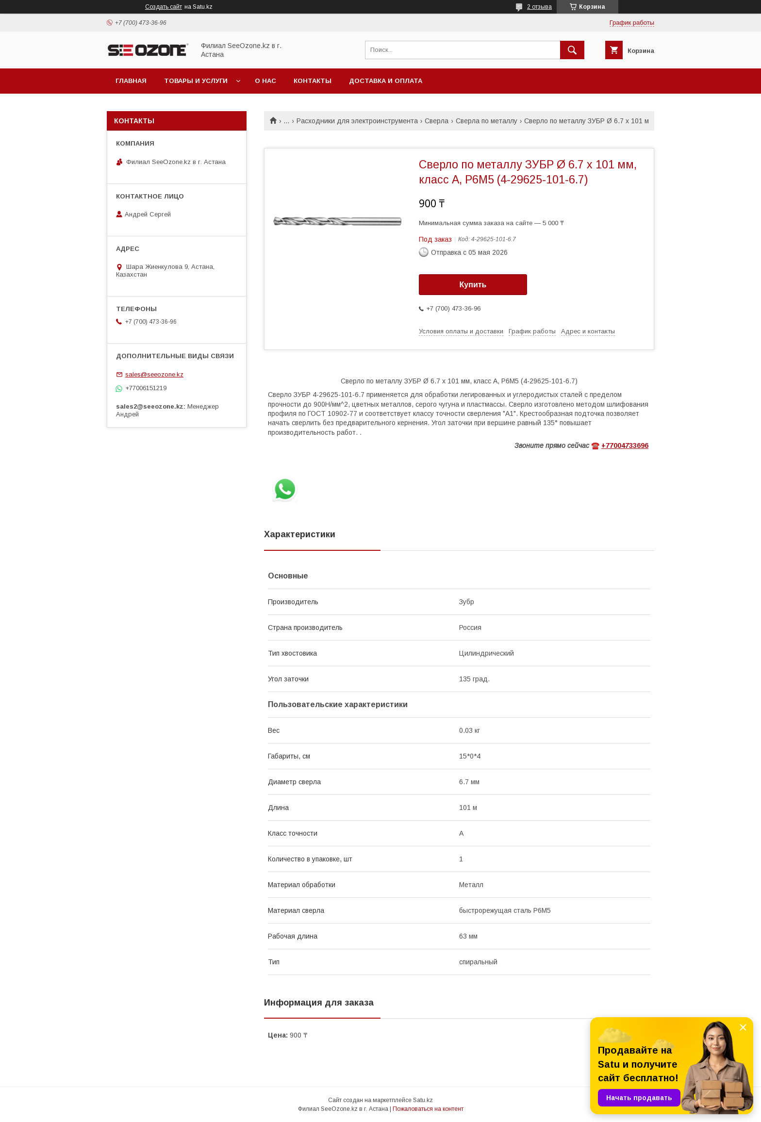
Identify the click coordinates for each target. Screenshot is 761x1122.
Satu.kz (423, 1100)
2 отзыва (539, 6)
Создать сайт (163, 6)
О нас (265, 80)
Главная (131, 80)
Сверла (436, 121)
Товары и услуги (196, 80)
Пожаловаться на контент (428, 1109)
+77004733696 (624, 445)
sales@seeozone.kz (154, 374)
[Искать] (572, 50)
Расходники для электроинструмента (357, 121)
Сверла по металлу (486, 121)
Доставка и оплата (385, 80)
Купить (473, 284)
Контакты (312, 80)
